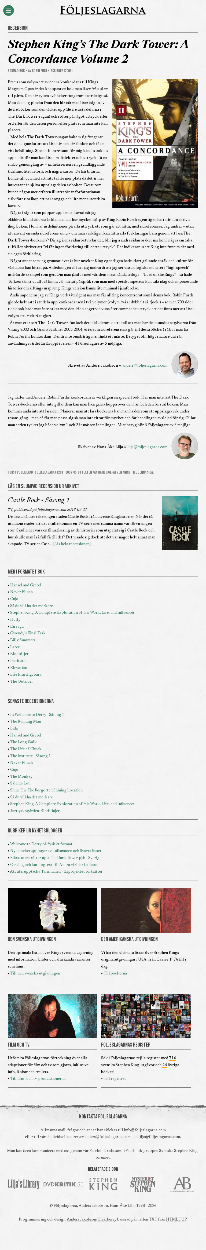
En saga (17, 627)
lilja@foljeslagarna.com (147, 447)
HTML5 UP (176, 1220)
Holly (15, 620)
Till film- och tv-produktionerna (37, 1079)
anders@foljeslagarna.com (144, 366)
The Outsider (21, 682)
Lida (14, 729)
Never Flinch (21, 592)
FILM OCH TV (19, 1045)
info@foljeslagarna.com (145, 1130)
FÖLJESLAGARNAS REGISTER (125, 1045)
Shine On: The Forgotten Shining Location (46, 790)
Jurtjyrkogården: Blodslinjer (35, 811)
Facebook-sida (101, 1151)
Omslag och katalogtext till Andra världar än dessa (54, 865)
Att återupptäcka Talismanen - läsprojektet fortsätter (56, 872)
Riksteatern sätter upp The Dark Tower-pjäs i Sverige (55, 858)
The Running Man (25, 722)
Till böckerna (115, 974)
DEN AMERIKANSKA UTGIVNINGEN (129, 939)
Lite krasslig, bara (25, 675)
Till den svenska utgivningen (35, 974)
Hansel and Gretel (25, 585)
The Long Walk (23, 742)
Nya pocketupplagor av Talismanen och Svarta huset (55, 851)
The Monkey (21, 777)
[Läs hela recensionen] (72, 544)
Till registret (115, 1079)
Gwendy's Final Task (28, 633)
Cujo (14, 599)
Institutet (18, 661)
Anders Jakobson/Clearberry (91, 1220)
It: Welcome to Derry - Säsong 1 (37, 715)
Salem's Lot (20, 784)
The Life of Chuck (26, 749)
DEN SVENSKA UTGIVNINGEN (32, 939)
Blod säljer (19, 654)
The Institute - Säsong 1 (30, 756)
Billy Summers (22, 640)
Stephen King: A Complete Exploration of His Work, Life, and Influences (72, 613)
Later (15, 647)
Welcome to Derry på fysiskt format (41, 844)
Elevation (18, 668)
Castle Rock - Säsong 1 (39, 500)
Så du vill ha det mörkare (31, 606)
